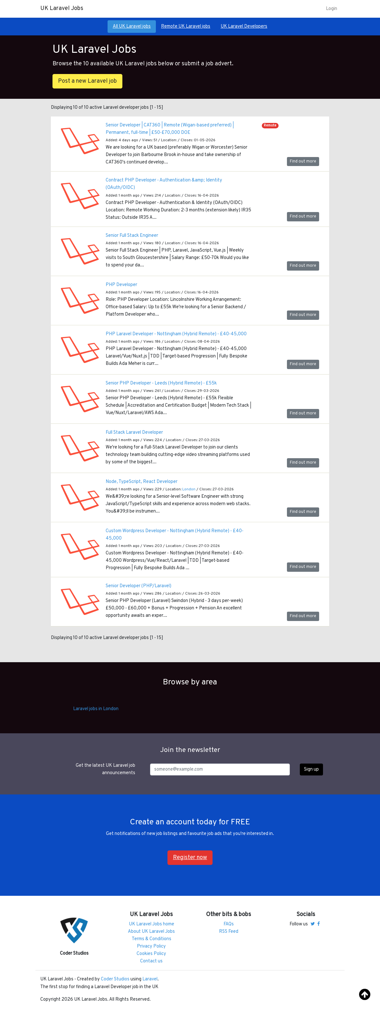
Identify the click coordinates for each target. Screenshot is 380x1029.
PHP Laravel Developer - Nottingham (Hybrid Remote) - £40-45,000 (176, 334)
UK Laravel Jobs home (151, 924)
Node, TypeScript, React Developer (141, 482)
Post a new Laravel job (87, 81)
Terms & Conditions (151, 939)
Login (331, 9)
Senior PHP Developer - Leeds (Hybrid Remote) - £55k (161, 383)
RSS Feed (228, 932)
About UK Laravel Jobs (151, 932)
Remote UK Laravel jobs (185, 26)
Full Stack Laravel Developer (134, 433)
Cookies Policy (151, 954)
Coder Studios (115, 979)
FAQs (228, 924)
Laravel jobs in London (96, 709)
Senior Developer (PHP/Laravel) (138, 586)
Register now (190, 857)
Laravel (149, 979)
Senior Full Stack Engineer (132, 236)
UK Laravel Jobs (61, 8)
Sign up (311, 769)
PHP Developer (121, 285)
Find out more (303, 161)
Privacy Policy (151, 946)
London (188, 489)
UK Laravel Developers (244, 26)
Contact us (151, 961)
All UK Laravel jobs (132, 26)
